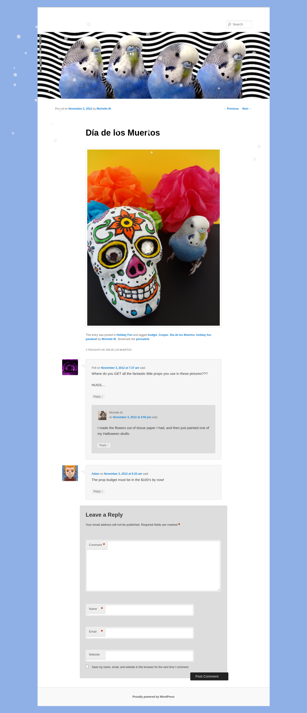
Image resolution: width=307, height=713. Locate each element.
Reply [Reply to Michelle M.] (104, 445)
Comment (97, 545)
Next (247, 108)
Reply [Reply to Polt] (98, 397)
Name (96, 609)
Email (96, 631)
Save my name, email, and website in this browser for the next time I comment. (140, 667)
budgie (152, 335)
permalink (142, 339)
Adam (95, 473)
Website (94, 654)
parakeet (91, 339)
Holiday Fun (124, 335)
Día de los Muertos (182, 335)
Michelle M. (104, 108)
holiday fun (203, 335)
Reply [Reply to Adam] (98, 491)
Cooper (163, 335)
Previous (231, 108)
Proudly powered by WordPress (153, 696)
